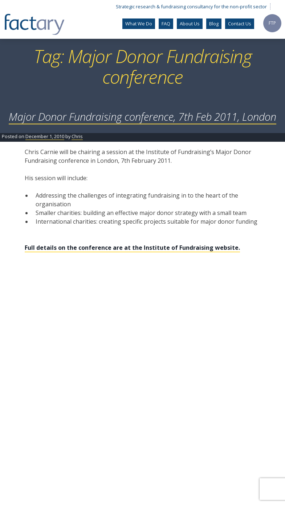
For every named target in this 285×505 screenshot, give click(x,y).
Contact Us (239, 23)
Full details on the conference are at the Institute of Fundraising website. (132, 248)
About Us (190, 23)
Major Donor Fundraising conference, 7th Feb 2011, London (142, 116)
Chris (77, 136)
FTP (272, 23)
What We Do (138, 23)
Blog (214, 23)
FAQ (166, 23)
